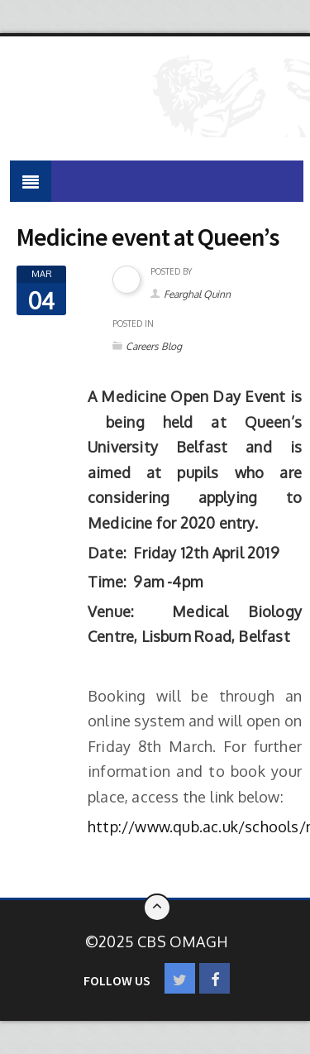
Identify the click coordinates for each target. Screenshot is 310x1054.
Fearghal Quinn (197, 294)
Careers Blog (154, 346)
